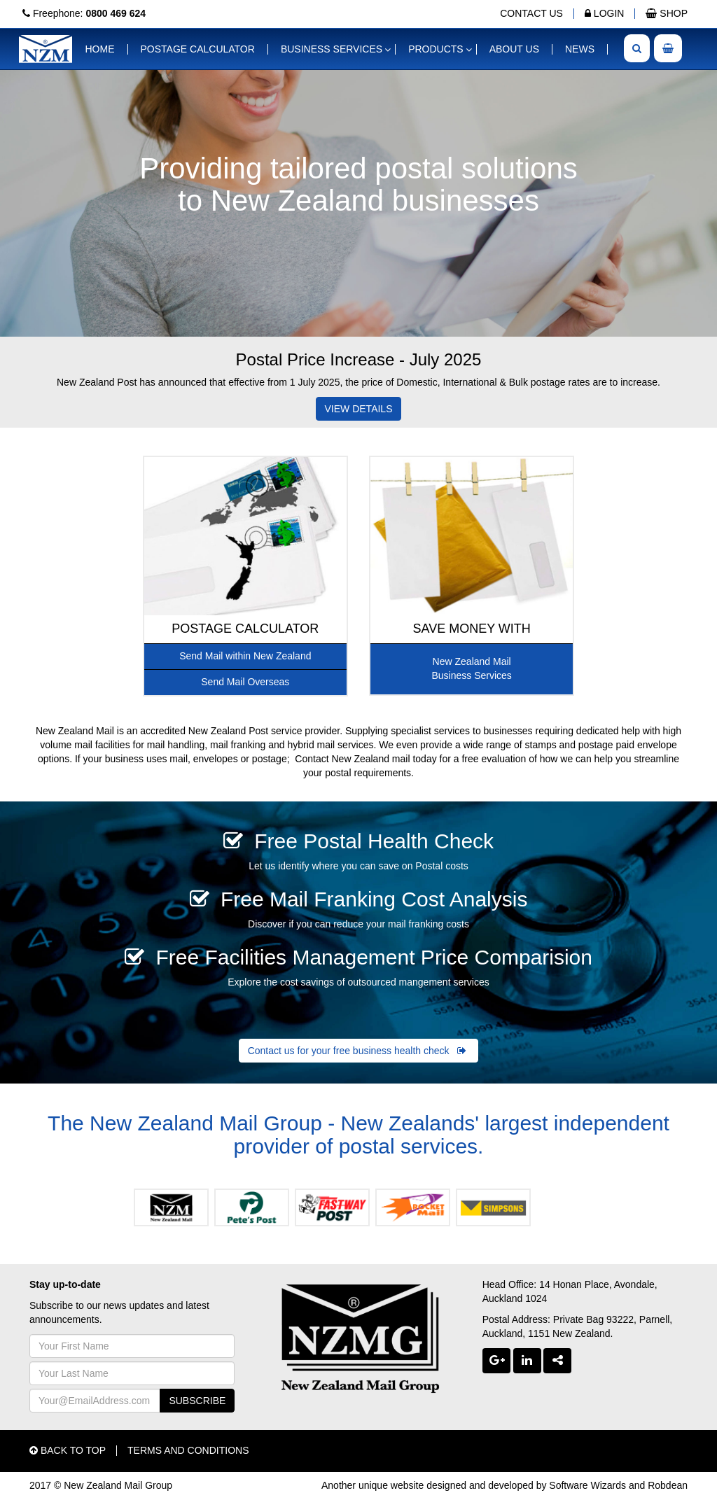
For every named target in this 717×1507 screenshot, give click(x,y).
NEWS (579, 49)
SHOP (667, 13)
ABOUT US (514, 49)
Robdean (668, 1485)
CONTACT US (531, 13)
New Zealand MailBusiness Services (471, 668)
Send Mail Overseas (245, 681)
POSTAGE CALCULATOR (198, 49)
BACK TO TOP (67, 1450)
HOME (100, 49)
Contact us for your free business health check (359, 1050)
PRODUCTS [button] (436, 49)
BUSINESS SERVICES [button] (331, 49)
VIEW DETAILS (359, 408)
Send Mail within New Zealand (245, 655)
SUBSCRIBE (197, 1400)
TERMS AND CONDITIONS (188, 1450)
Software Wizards (587, 1485)
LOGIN (604, 13)
